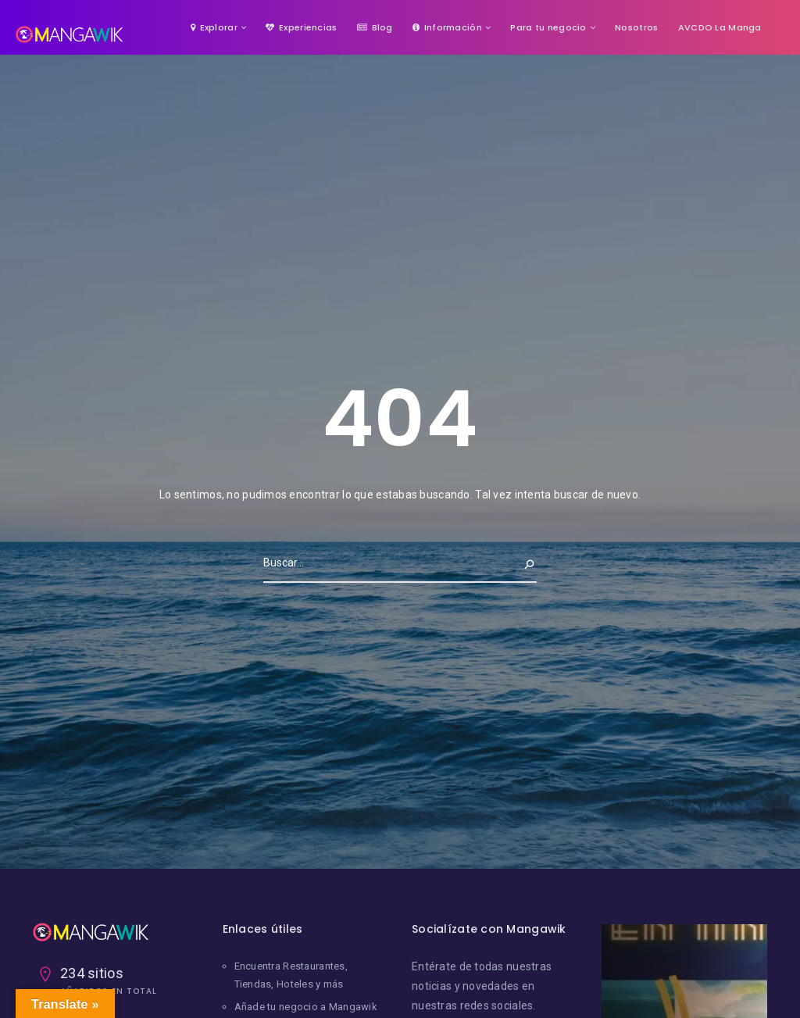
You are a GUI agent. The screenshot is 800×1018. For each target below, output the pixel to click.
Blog (375, 27)
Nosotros (636, 27)
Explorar (214, 27)
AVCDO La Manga (720, 27)
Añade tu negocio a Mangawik (306, 1007)
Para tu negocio (548, 27)
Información (447, 27)
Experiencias (301, 27)
